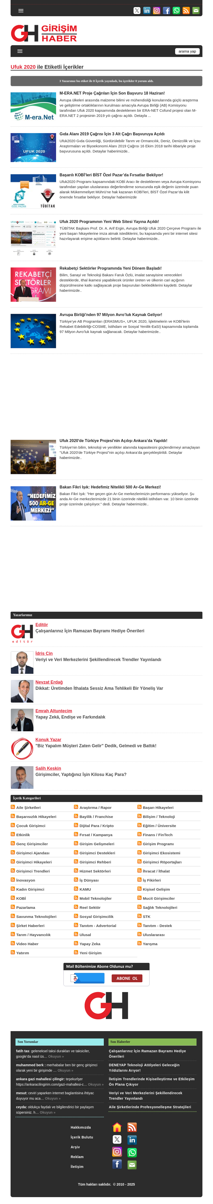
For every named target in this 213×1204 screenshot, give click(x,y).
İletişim (77, 1167)
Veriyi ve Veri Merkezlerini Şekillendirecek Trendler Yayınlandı (98, 659)
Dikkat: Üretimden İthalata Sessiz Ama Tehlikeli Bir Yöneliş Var (99, 688)
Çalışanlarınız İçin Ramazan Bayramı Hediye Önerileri (89, 630)
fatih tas (22, 1051)
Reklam (77, 1157)
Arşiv (75, 1147)
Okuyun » (56, 1056)
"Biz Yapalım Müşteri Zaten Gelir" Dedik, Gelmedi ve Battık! (95, 745)
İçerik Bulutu (82, 1137)
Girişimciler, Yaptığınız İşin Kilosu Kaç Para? (80, 774)
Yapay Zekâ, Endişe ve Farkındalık (70, 717)
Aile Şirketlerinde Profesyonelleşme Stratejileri (150, 1107)
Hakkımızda (81, 1127)
